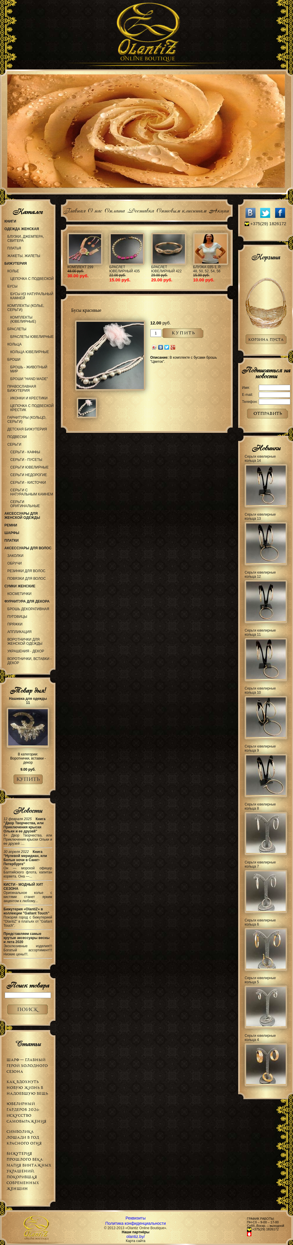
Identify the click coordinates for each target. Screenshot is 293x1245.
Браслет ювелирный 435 (124, 269)
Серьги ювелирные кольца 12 (260, 574)
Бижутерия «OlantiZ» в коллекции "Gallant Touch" (27, 911)
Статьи (27, 1044)
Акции (219, 209)
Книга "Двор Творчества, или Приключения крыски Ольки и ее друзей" (24, 825)
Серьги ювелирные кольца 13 (260, 516)
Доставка (140, 209)
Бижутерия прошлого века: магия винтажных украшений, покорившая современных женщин (28, 1171)
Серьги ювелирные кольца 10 (260, 690)
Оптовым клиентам (181, 209)
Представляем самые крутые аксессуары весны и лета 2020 (27, 938)
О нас (95, 209)
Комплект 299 (80, 267)
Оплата (114, 209)
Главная (74, 209)
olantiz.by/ (135, 1236)
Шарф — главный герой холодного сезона (27, 1066)
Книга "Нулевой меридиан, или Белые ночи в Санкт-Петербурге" (25, 858)
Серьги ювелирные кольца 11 (260, 632)
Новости (27, 810)
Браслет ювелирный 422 (166, 269)
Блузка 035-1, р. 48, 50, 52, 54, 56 (207, 269)
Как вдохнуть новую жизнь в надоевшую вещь (27, 1088)
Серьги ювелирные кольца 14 (260, 458)
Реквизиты (135, 1218)
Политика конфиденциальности (135, 1223)
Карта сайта (135, 1241)
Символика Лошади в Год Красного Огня (24, 1137)
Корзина (266, 257)
